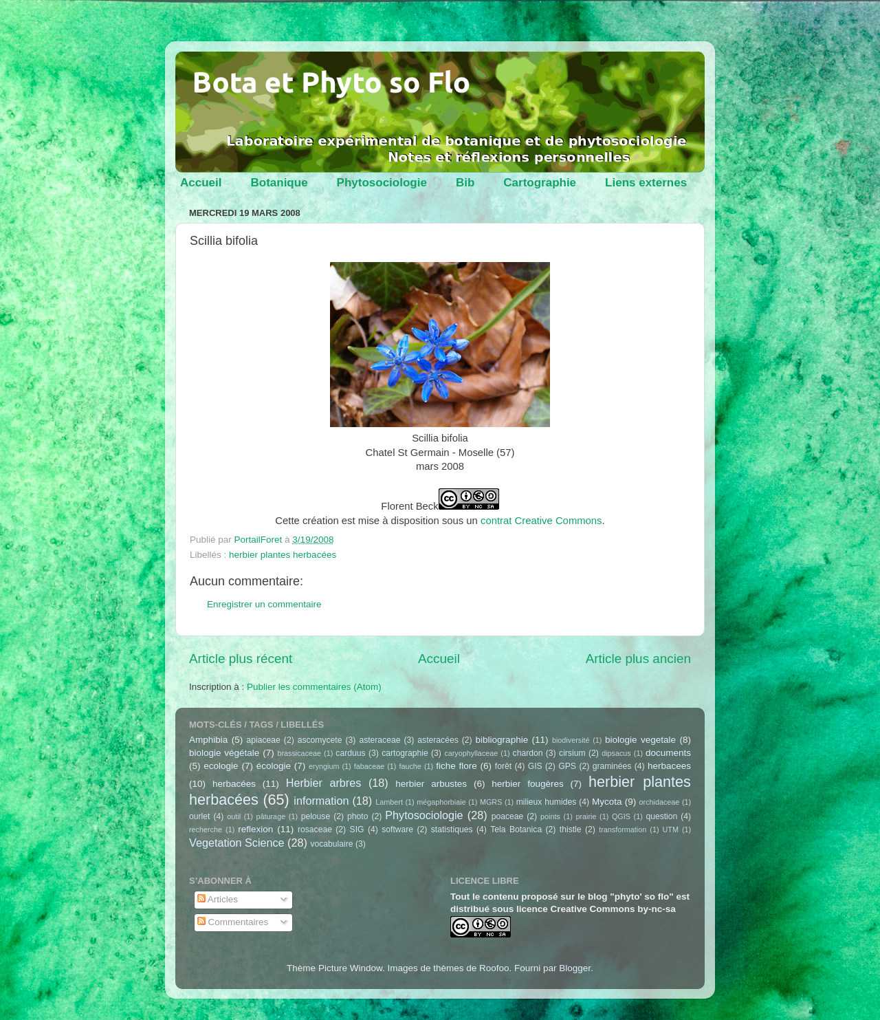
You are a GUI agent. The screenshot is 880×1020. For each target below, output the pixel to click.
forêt (503, 766)
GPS (567, 766)
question (661, 816)
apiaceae (263, 740)
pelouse (316, 816)
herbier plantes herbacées (282, 555)
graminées (612, 766)
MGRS (491, 802)
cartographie (405, 753)
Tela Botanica (516, 829)
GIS (535, 766)
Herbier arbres (324, 783)
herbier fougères (527, 784)
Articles (217, 899)
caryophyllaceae (471, 753)
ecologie (221, 766)
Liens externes (646, 182)
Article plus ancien (638, 658)
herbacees (669, 766)
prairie (585, 816)
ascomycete (320, 740)
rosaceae (315, 829)
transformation (622, 829)
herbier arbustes (431, 784)
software (397, 829)
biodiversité (571, 740)
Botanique (278, 182)
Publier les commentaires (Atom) (314, 687)
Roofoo (494, 968)
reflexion (255, 829)
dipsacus (616, 753)
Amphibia (208, 740)
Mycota (607, 801)
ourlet (199, 816)
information (321, 800)
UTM (671, 829)
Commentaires (233, 922)
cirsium (572, 753)
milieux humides (546, 802)
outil (234, 816)
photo (357, 816)
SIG (357, 829)
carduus (350, 753)
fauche (410, 766)
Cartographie (539, 182)
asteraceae (379, 740)
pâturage (271, 816)
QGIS (621, 816)
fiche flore (456, 766)
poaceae (508, 816)
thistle (571, 829)
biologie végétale (224, 753)
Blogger (575, 968)
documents (668, 753)
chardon (528, 753)
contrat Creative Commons (541, 520)
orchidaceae (659, 802)
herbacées (234, 784)
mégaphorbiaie (441, 802)
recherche (205, 829)
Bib (465, 182)
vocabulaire (331, 844)
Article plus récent (240, 658)
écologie (273, 766)
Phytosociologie (382, 182)
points (550, 816)
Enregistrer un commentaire (264, 604)
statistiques (452, 829)
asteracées (437, 740)
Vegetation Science (237, 842)
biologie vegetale (640, 740)
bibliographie (502, 740)
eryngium (324, 766)
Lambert (389, 802)
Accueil (200, 182)
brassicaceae (299, 753)
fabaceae (369, 766)
